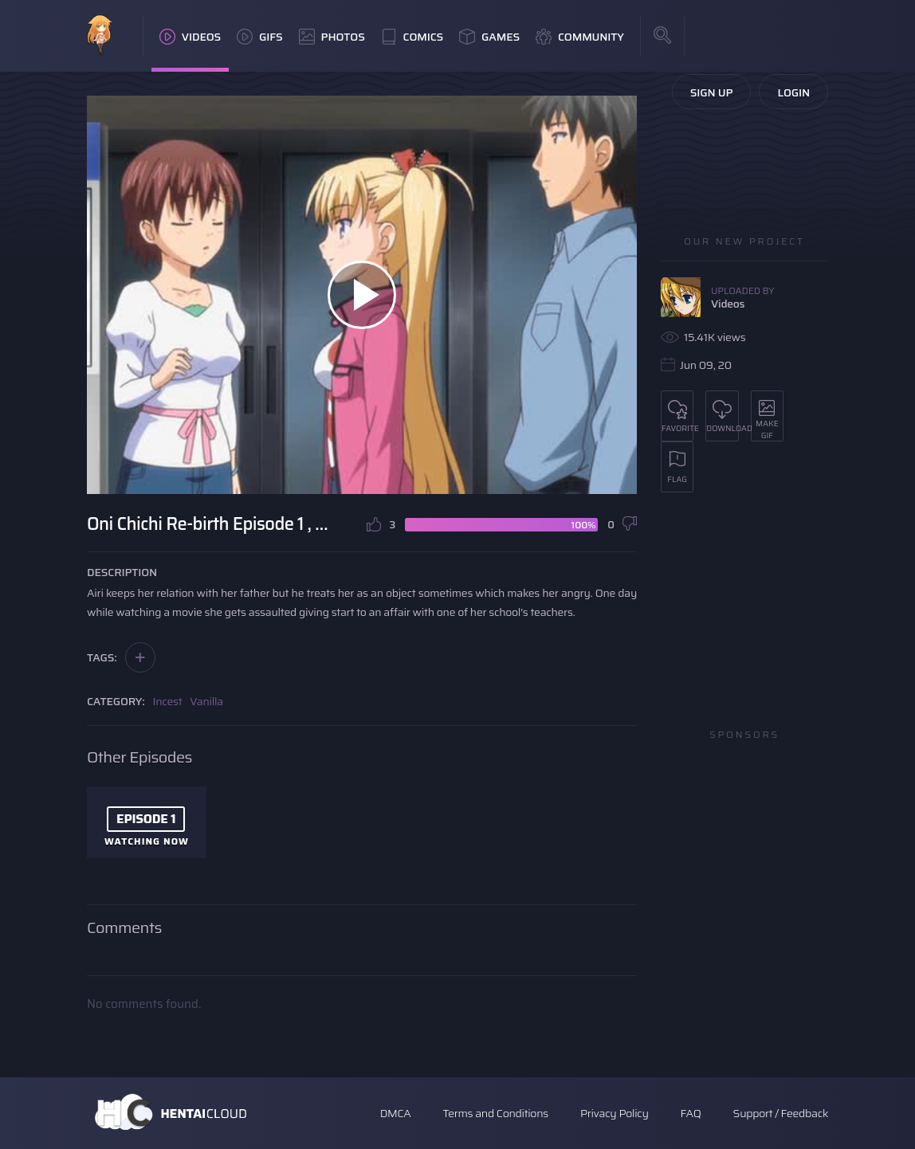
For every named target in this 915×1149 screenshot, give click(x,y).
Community (580, 36)
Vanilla (206, 701)
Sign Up (711, 92)
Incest (168, 701)
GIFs (260, 36)
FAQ (691, 1113)
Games (489, 36)
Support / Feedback (780, 1113)
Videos (190, 36)
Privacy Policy (614, 1113)
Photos (332, 36)
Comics (412, 36)
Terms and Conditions (495, 1113)
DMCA (395, 1113)
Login (793, 92)
